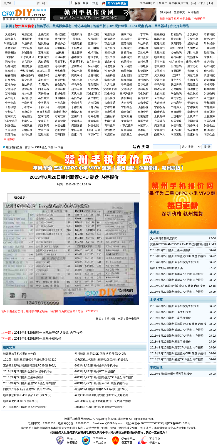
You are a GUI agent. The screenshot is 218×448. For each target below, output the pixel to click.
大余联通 (109, 102)
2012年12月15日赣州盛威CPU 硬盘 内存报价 (177, 285)
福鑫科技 (159, 48)
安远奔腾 (176, 84)
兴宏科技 (93, 66)
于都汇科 (43, 107)
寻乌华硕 (159, 84)
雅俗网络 (192, 125)
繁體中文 (179, 12)
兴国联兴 (43, 125)
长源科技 (209, 75)
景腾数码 (76, 66)
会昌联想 (192, 93)
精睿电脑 (10, 75)
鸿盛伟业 (192, 57)
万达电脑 (176, 89)
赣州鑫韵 (159, 57)
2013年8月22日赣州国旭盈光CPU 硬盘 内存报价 (104, 377)
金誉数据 (60, 80)
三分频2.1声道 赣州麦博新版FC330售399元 (29, 365)
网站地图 (193, 12)
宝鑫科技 (159, 130)
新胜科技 (159, 34)
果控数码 (143, 39)
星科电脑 (126, 130)
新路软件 (209, 39)
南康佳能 (27, 34)
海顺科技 (10, 70)
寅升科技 (43, 93)
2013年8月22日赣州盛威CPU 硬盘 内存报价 (30, 383)
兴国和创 (209, 121)
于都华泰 (27, 107)
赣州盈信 (143, 57)
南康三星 (176, 134)
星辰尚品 (192, 43)
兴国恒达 (10, 125)
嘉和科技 (126, 57)
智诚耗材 (192, 130)
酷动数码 (176, 34)
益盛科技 (43, 66)
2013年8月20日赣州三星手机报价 (38, 338)
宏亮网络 (60, 134)
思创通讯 (43, 61)
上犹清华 (192, 116)
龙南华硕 (126, 121)
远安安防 (143, 75)
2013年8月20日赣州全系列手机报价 (25, 407)
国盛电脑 (109, 52)
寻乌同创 (76, 84)
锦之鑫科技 (176, 61)
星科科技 (43, 80)
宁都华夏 (109, 107)
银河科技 (143, 48)
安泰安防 (10, 52)
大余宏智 (176, 102)
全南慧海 (209, 98)
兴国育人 (143, 125)
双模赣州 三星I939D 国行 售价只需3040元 (100, 353)
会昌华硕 (76, 98)
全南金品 (159, 98)
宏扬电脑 (209, 80)
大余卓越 (159, 102)
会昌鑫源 (43, 98)
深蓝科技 (10, 134)
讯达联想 (192, 89)
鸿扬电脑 (109, 70)
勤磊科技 (209, 52)
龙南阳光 (43, 121)
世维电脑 (159, 52)
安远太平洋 (110, 89)
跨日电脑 (93, 48)
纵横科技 (93, 39)
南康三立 (126, 134)
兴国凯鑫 (27, 125)
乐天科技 (126, 66)
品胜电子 (143, 52)
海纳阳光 (27, 116)
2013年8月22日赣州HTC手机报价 (95, 371)
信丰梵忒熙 (10, 121)
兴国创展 (93, 125)
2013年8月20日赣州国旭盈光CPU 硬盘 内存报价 (48, 332)
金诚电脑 (76, 70)
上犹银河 (176, 116)
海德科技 (60, 66)
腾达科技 (176, 39)
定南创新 (109, 116)
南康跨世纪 (60, 111)
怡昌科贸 (109, 75)
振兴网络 (27, 61)
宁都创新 (159, 107)
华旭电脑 (159, 39)
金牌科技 (93, 75)
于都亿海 (76, 107)
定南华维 (76, 116)
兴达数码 (209, 93)
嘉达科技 (176, 57)
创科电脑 (143, 89)
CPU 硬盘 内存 (140, 26)
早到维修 (209, 43)
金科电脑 (143, 61)
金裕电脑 (159, 80)
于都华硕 (93, 107)
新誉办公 (60, 43)
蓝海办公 (10, 84)
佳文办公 (176, 80)
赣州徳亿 (143, 80)
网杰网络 (76, 75)
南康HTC (93, 134)
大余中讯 (43, 130)
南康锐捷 (93, 111)
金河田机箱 (176, 48)
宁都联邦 (192, 107)
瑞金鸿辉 (143, 93)
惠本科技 (76, 57)
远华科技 (209, 66)
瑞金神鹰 (209, 89)
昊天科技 (159, 75)
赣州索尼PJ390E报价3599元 (20, 401)
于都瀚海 (192, 102)
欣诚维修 (27, 52)
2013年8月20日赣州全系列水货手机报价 (99, 407)
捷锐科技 (209, 130)
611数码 (44, 84)
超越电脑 (60, 93)
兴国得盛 (176, 121)
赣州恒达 (109, 130)
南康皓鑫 (159, 111)
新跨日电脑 (93, 130)
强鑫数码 (43, 75)
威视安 (60, 52)
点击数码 (176, 52)
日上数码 (76, 52)
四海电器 (43, 89)
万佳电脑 (76, 80)
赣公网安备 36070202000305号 (145, 423)
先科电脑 (27, 134)
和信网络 (143, 70)
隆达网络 (109, 39)
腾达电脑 (159, 89)
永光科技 (192, 34)
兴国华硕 (10, 130)
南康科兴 (192, 134)
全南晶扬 (60, 102)
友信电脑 (159, 93)
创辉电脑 (27, 89)
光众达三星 (43, 70)
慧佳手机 (93, 57)
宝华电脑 (143, 84)
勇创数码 (126, 98)
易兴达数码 (27, 75)
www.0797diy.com (95, 418)
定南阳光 (10, 116)
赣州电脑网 (41, 428)
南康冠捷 (209, 111)
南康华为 (159, 134)
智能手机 (43, 26)
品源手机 (60, 61)
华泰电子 (143, 130)
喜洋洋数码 (126, 93)
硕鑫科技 (109, 61)
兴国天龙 (143, 121)
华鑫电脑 (109, 80)
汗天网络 (176, 70)
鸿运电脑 (192, 75)
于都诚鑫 (60, 107)
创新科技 (109, 98)
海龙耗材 (10, 48)
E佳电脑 (93, 80)
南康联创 (27, 111)
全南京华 (192, 98)
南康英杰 (109, 134)
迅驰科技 (60, 57)
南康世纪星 (43, 111)
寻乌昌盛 (126, 84)
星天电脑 (93, 70)
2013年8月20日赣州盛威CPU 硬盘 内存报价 (176, 359)
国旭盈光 (10, 39)
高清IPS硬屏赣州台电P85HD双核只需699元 (101, 389)
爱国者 (10, 57)
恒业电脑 (27, 48)
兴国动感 (159, 125)
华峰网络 (209, 84)
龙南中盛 (109, 121)
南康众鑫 (209, 134)
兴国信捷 (60, 125)
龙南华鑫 (93, 121)
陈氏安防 (93, 84)
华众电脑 (27, 80)
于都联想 (10, 107)
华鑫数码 (176, 93)
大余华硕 (143, 102)
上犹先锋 (159, 116)
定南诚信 (143, 116)
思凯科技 (159, 66)
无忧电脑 (76, 93)
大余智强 (126, 102)
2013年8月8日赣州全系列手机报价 (171, 373)
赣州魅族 (60, 34)
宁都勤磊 (126, 107)
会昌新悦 (27, 98)
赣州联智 (60, 39)
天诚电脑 (143, 66)
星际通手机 (77, 61)
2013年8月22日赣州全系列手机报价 (96, 365)
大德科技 (192, 70)
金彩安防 (126, 75)
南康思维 (109, 111)
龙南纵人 (27, 121)
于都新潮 (209, 102)
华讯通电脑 (10, 43)
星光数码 (93, 89)
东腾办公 (209, 57)
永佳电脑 (43, 39)
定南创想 (93, 116)
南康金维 (143, 111)
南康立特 (192, 111)
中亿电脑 (76, 130)
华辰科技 (27, 43)
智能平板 (99, 26)
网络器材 (160, 26)
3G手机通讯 (27, 57)
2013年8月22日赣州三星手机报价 (23, 377)
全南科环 (27, 102)
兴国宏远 (192, 121)
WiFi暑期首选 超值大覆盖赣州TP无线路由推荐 (103, 401)
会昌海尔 (143, 98)
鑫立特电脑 (93, 61)
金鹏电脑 (43, 34)
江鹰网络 (10, 80)
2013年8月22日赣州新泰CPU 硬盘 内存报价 (101, 383)
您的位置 (60, 130)
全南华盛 (176, 98)
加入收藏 (165, 12)
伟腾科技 (126, 61)
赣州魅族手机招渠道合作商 (19, 353)
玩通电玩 (60, 48)
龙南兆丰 (76, 121)
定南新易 (126, 116)
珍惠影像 (143, 107)
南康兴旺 (126, 111)
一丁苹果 (143, 34)
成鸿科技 (93, 52)
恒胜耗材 (93, 43)
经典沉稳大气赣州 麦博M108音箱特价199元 (101, 359)
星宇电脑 (159, 61)
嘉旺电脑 (43, 52)
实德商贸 (192, 80)
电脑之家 (76, 111)
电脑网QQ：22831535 (41, 423)
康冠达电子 (193, 61)
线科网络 (176, 43)
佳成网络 (60, 98)
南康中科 (76, 134)
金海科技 (60, 75)
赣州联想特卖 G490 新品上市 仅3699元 (27, 395)
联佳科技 (43, 57)
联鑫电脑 (109, 43)
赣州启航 (76, 43)
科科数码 (109, 125)
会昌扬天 (10, 98)
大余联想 (93, 102)
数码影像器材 (62, 26)
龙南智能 (60, 121)
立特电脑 (192, 39)
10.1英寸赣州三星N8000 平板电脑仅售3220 (29, 359)
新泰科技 (126, 48)
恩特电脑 (192, 52)
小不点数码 (126, 125)
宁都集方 (10, 111)
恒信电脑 (126, 43)
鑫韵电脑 (27, 66)
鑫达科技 (209, 61)
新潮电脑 (10, 93)
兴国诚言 (159, 121)
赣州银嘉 (43, 48)
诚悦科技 (43, 43)
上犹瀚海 (209, 116)
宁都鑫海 (209, 107)
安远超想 (10, 89)
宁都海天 (176, 107)
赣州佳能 (93, 34)
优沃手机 (109, 57)
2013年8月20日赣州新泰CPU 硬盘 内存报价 (176, 291)
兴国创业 (209, 125)
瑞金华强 (109, 93)
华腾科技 (209, 34)
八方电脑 (109, 84)
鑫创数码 (60, 84)
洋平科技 (176, 130)
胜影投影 (27, 39)
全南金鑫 (10, 102)
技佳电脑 (143, 134)
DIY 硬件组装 (118, 26)
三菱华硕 (209, 48)
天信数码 (76, 48)
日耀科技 (126, 52)
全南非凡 (76, 102)
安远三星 (192, 84)
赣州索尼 (76, 34)
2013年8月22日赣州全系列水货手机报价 (27, 371)
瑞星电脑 (126, 70)
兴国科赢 (176, 125)
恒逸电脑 (126, 80)
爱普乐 (77, 39)
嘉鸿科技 (126, 39)
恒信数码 (176, 66)
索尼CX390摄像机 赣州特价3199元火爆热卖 (101, 395)
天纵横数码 (27, 70)
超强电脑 (76, 89)
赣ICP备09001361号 (177, 423)
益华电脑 (60, 70)
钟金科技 (60, 89)
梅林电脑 (27, 93)
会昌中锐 (93, 98)
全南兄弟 (43, 102)
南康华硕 (126, 34)
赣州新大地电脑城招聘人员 (166, 268)
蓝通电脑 (159, 43)
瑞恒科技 (209, 70)
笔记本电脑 (82, 26)
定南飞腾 (43, 116)
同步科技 (10, 61)
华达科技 (143, 43)
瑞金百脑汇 (93, 93)
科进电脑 (109, 66)
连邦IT (176, 75)
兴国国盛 (76, 125)
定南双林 (60, 116)
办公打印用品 (179, 26)
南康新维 (176, 111)
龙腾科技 (159, 70)
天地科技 (27, 130)
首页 (9, 26)
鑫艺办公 (192, 66)
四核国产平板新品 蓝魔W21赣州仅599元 (27, 389)
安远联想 (126, 89)
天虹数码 (10, 34)
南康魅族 (109, 34)
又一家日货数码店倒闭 (163, 238)
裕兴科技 (109, 48)
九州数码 (192, 48)
